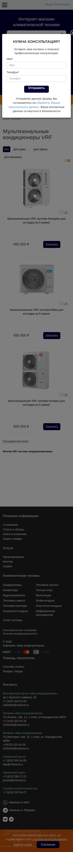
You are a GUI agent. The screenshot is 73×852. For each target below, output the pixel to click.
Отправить (36, 88)
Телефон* (13, 72)
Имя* (10, 58)
